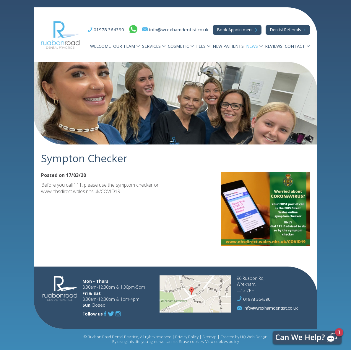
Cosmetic (178, 46)
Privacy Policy (187, 336)
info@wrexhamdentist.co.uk (179, 29)
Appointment (235, 29)
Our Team (124, 46)
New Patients (228, 46)
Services (151, 46)
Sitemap (209, 336)
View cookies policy (222, 341)
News (252, 46)
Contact (295, 46)
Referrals (285, 29)
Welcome (100, 46)
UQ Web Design (253, 336)
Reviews (273, 46)
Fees (201, 46)
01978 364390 (109, 29)
